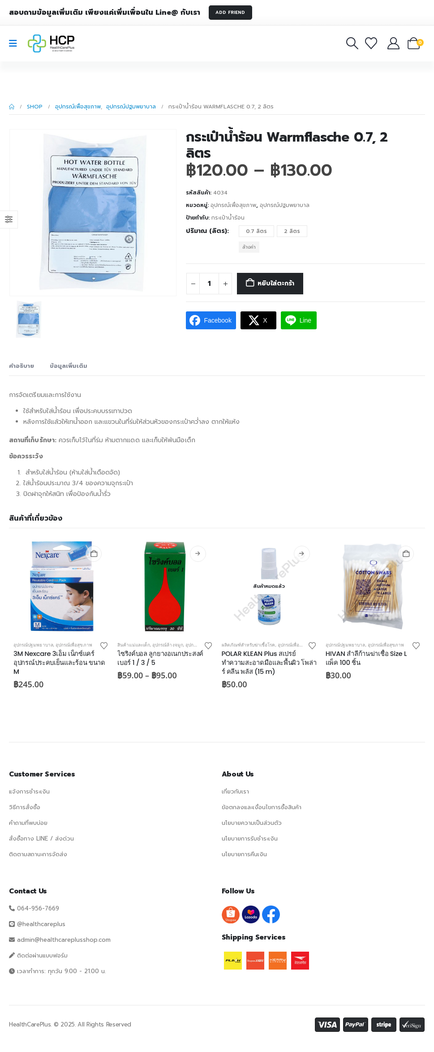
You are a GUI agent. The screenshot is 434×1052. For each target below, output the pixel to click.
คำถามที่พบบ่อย (28, 823)
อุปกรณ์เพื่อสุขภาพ (233, 205)
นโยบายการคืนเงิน (244, 854)
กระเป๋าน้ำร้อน (228, 218)
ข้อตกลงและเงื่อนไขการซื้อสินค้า (261, 807)
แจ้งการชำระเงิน (29, 791)
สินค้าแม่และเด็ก (133, 645)
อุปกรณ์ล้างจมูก (167, 645)
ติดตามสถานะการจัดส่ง (38, 854)
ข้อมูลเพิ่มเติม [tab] (68, 366)
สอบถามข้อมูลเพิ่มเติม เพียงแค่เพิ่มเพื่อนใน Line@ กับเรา (104, 12)
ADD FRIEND (230, 12)
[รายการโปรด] (373, 43)
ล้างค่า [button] (249, 247)
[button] (352, 43)
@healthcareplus (41, 924)
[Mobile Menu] (16, 43)
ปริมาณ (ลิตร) (206, 231)
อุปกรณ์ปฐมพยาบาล (284, 205)
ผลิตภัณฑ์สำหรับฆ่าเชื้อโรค (248, 645)
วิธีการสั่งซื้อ (24, 807)
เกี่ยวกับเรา (235, 791)
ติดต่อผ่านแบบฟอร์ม (42, 955)
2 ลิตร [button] (292, 231)
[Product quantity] (209, 283)
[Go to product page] (60, 586)
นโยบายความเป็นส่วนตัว (252, 823)
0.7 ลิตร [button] (256, 231)
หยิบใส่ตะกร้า (276, 283)
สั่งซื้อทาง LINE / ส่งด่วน (41, 838)
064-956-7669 (38, 908)
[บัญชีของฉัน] (394, 43)
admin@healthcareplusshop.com (64, 940)
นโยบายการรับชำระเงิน (250, 838)
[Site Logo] (51, 43)
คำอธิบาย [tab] (21, 366)
